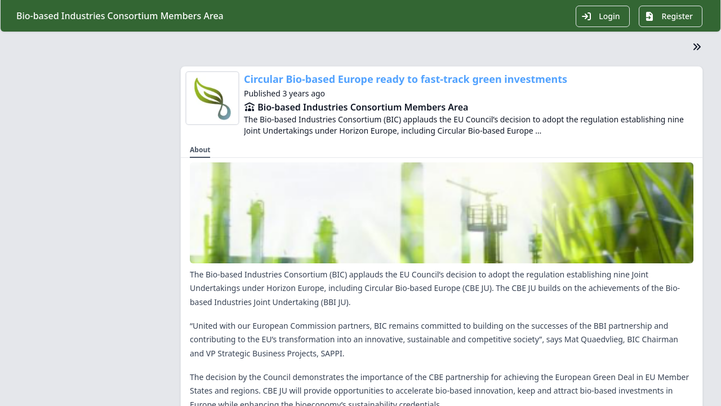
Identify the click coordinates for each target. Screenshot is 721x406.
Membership (55, 258)
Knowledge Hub (61, 319)
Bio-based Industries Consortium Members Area (362, 107)
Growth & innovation (70, 299)
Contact (46, 339)
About (43, 238)
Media (43, 278)
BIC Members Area (88, 182)
